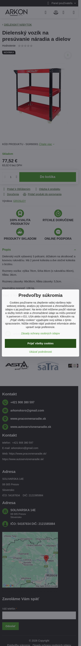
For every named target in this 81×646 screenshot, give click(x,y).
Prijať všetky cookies (40, 343)
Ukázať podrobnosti (40, 351)
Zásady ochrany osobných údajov (40, 333)
